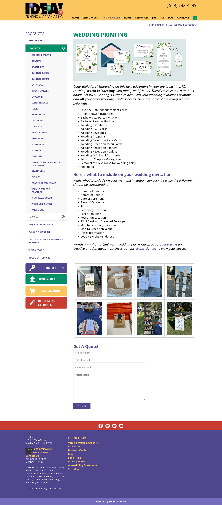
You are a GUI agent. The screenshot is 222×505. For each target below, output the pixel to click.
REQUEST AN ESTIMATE (47, 302)
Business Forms (40, 78)
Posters (36, 150)
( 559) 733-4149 (182, 5)
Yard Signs (38, 209)
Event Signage (40, 102)
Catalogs (37, 84)
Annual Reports (41, 55)
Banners (36, 61)
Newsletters (39, 132)
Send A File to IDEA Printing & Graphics (46, 241)
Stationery (38, 171)
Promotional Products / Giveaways (46, 164)
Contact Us (32, 455)
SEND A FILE (47, 279)
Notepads (37, 138)
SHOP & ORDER (111, 17)
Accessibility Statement (82, 465)
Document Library (39, 257)
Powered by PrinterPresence (111, 501)
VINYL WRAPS (91, 17)
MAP (171, 17)
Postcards (38, 144)
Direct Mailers (40, 90)
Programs (37, 156)
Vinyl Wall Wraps (42, 197)
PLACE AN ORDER (50, 291)
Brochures (38, 67)
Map (70, 454)
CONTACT (183, 17)
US (163, 17)
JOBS (155, 17)
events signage (146, 248)
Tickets (36, 177)
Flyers (35, 108)
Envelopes (38, 96)
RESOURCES (142, 17)
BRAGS (127, 17)
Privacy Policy (76, 461)
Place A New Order (40, 231)
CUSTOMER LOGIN (51, 268)
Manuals (37, 126)
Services (48, 217)
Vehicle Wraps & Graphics (41, 190)
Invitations (38, 114)
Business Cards (40, 72)
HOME (75, 17)
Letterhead (38, 120)
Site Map (73, 469)
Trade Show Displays (44, 183)
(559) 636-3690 (40, 452)
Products (171, 24)
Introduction (37, 40)
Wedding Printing (187, 24)
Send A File (74, 457)
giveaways (170, 244)
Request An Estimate (41, 224)
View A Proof (36, 250)
